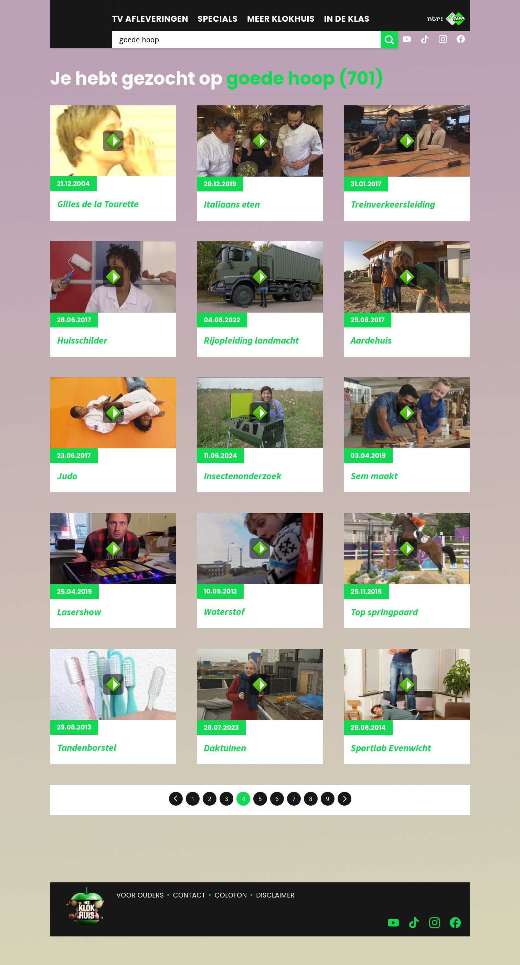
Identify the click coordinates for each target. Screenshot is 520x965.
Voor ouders (140, 895)
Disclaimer (275, 895)
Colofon (231, 895)
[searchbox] (246, 39)
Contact (189, 895)
